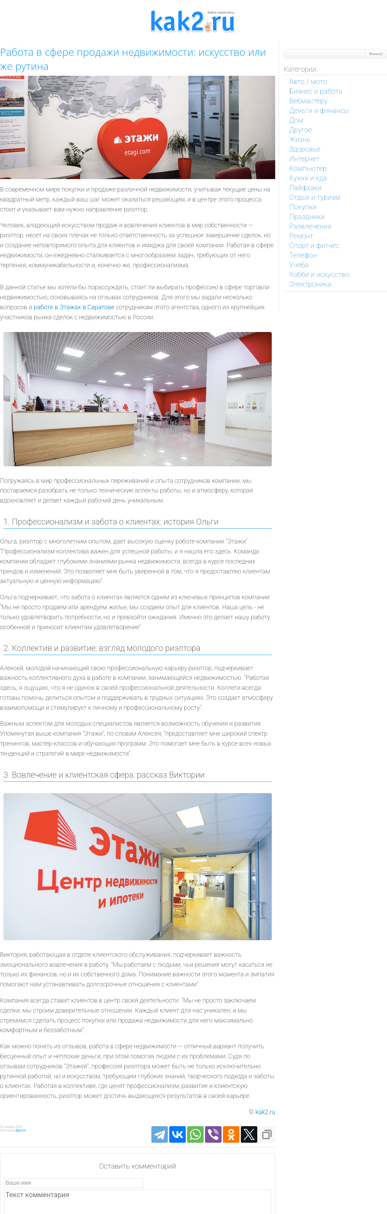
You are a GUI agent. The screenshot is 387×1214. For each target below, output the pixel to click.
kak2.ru (266, 1112)
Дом (296, 120)
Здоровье (305, 149)
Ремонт (301, 236)
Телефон (303, 255)
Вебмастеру (308, 101)
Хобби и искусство (319, 274)
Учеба (299, 265)
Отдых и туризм (314, 197)
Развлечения (310, 226)
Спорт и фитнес (314, 245)
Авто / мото (308, 81)
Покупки (302, 207)
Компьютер (308, 168)
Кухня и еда (308, 178)
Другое (20, 1130)
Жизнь (300, 139)
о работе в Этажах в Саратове (71, 307)
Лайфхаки (305, 188)
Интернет (304, 159)
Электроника (310, 284)
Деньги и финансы (319, 110)
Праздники (307, 216)
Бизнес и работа (315, 91)
